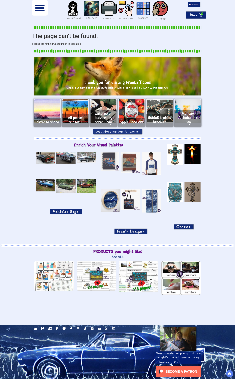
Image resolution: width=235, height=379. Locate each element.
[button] (40, 8)
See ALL (117, 257)
